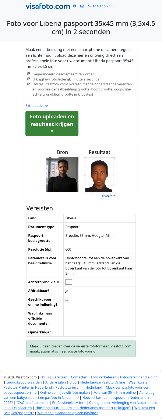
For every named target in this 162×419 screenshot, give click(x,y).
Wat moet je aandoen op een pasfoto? (67, 413)
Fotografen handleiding (139, 377)
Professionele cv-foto (68, 402)
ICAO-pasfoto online (33, 402)
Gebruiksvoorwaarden (24, 382)
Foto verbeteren (103, 377)
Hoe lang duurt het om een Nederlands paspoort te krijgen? (83, 407)
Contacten (79, 377)
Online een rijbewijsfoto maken (65, 392)
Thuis (44, 377)
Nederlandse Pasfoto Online (102, 382)
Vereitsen (60, 377)
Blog (73, 382)
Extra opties (37, 105)
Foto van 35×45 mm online (115, 392)
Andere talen (55, 382)
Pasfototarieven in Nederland (79, 387)
